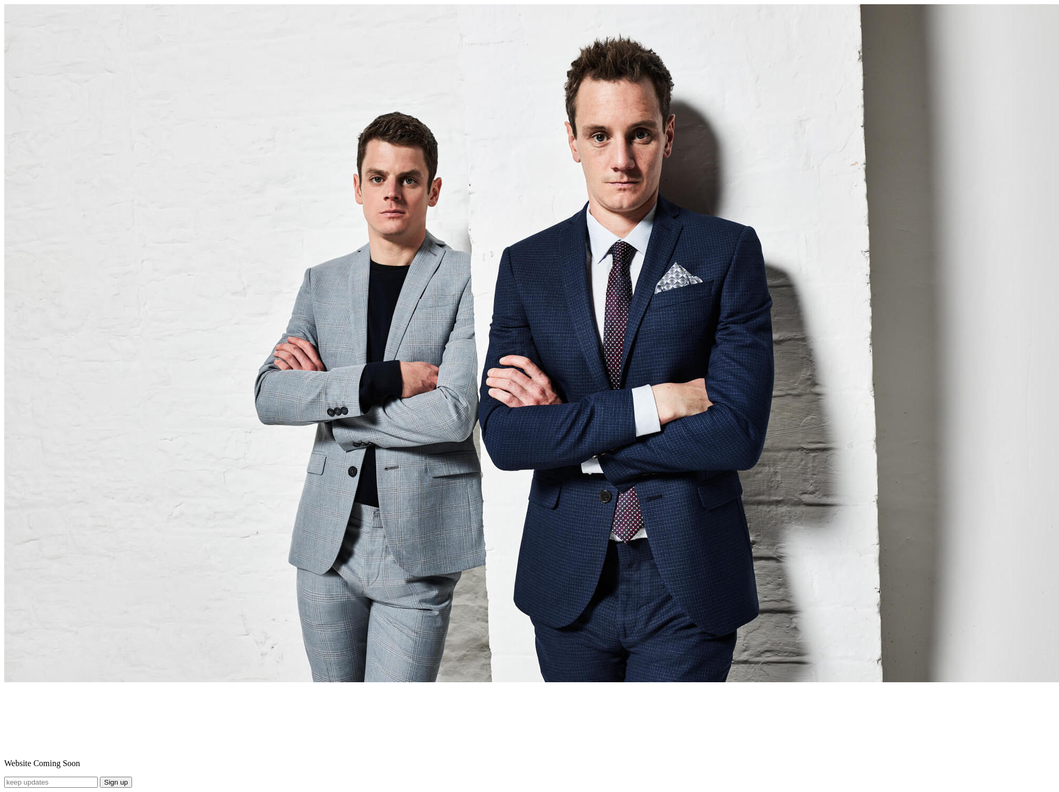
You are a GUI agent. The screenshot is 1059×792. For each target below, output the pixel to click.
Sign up (116, 782)
